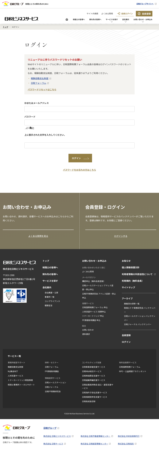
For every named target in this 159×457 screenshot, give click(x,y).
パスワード (29, 116)
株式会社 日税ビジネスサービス (57, 438)
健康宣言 (48, 308)
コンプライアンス (52, 303)
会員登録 (144, 13)
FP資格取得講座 (52, 374)
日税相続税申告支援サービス (94, 399)
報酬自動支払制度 (39, 78)
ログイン (126, 344)
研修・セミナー (51, 365)
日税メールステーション (55, 385)
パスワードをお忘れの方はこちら (79, 169)
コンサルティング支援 (91, 365)
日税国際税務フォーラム (129, 369)
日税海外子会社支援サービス (94, 395)
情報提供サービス (52, 380)
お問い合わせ (88, 332)
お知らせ (126, 263)
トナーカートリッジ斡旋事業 (20, 382)
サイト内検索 (92, 13)
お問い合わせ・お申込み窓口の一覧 (22, 230)
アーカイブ (127, 301)
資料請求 (86, 336)
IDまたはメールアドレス (36, 103)
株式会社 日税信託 (126, 446)
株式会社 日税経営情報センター (94, 446)
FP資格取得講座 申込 (91, 322)
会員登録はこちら (95, 230)
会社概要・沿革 (51, 295)
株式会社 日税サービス (53, 446)
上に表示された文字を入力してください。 (45, 134)
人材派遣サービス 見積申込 (94, 314)
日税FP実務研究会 (53, 394)
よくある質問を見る (38, 238)
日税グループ (49, 430)
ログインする (120, 238)
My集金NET (13, 374)
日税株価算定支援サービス (93, 378)
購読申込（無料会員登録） (93, 284)
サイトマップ (128, 290)
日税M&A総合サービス (91, 374)
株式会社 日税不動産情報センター (95, 438)
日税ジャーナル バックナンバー (137, 327)
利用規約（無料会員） (133, 283)
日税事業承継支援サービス (93, 369)
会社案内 (119, 19)
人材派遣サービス (15, 378)
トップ (45, 263)
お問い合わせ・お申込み (140, 19)
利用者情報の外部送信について (137, 276)
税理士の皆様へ (63, 19)
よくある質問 (107, 13)
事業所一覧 (49, 299)
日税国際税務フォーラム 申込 (95, 310)
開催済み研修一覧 (131, 306)
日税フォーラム (38, 83)
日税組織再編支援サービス (93, 382)
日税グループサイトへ (142, 3)
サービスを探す (103, 19)
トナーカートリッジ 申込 (93, 318)
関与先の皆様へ (83, 19)
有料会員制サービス (127, 365)
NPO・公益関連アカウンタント (132, 374)
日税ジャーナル (51, 389)
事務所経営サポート (16, 365)
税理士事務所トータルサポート (21, 387)
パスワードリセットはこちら (42, 89)
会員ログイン (125, 13)
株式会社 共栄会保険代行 (128, 438)
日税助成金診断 (88, 404)
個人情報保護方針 (130, 270)
